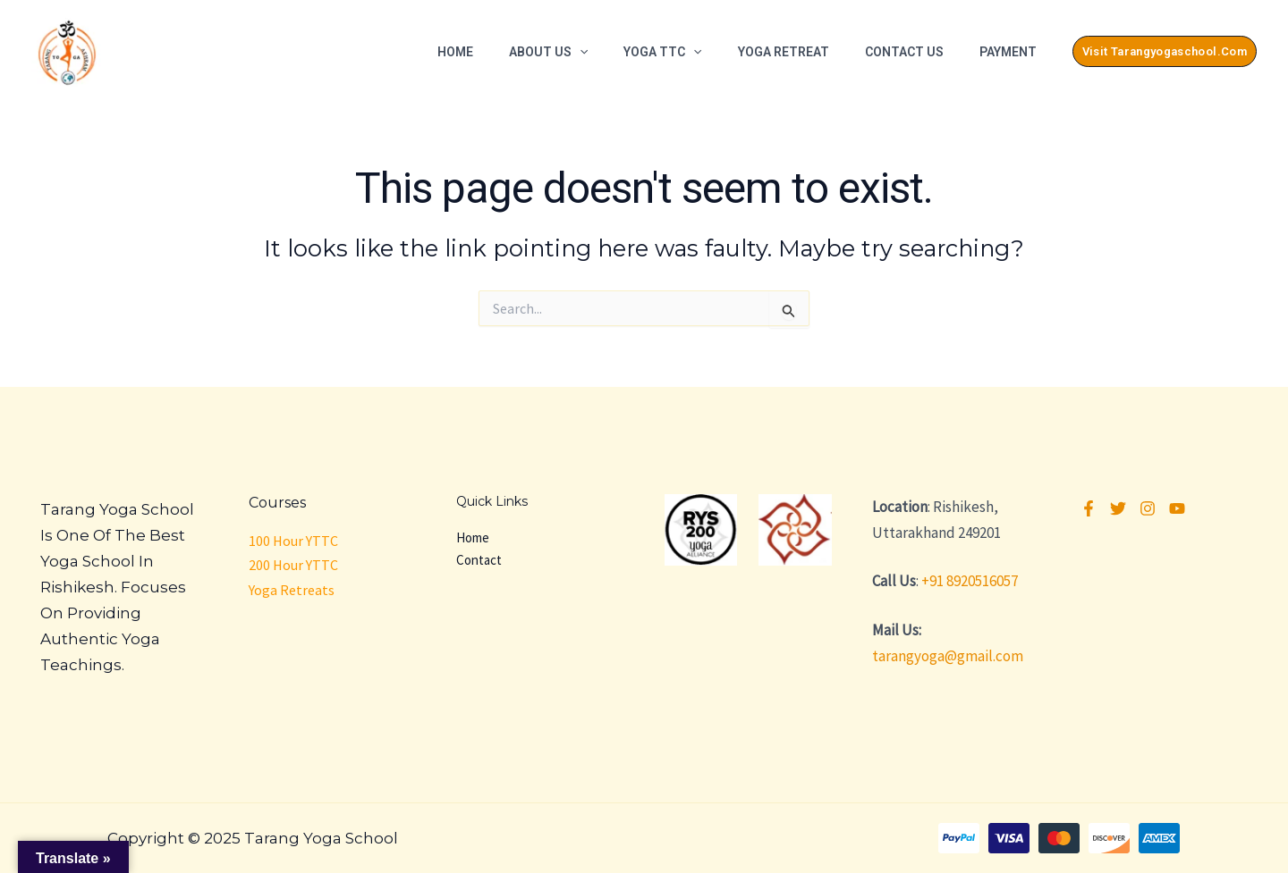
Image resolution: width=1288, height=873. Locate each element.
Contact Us (904, 52)
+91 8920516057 (969, 581)
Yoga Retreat (783, 52)
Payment (1008, 52)
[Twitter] (1118, 508)
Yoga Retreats (292, 590)
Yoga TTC (662, 52)
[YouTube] (1177, 508)
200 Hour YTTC (293, 565)
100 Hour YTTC (293, 541)
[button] (1164, 51)
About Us (548, 52)
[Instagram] (1148, 508)
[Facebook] (1088, 508)
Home (455, 52)
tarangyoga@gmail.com (947, 656)
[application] (580, 52)
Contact (479, 559)
